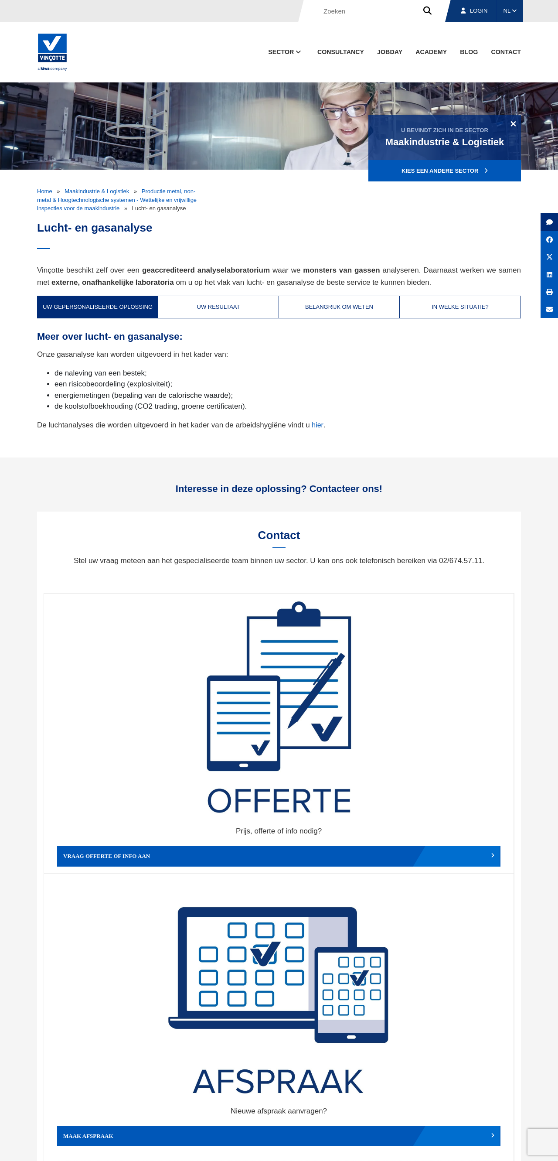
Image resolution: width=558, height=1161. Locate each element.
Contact (506, 51)
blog (469, 51)
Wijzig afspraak (337, 717)
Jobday (389, 51)
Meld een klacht (220, 846)
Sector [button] (285, 51)
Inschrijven (457, 1006)
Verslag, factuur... (455, 717)
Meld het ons (337, 846)
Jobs (461, 1105)
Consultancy (340, 51)
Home (44, 191)
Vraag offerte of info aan (102, 717)
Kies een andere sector (444, 170)
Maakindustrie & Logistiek (97, 191)
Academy (431, 51)
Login (474, 10)
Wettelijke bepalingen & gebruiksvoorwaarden (381, 1146)
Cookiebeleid (460, 1146)
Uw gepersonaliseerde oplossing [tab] (98, 307)
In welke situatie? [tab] (460, 307)
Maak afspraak (220, 717)
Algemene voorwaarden (289, 1146)
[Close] (513, 123)
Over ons (356, 1105)
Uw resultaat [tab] (218, 307)
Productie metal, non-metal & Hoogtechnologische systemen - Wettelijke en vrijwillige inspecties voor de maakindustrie (117, 200)
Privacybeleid (499, 1146)
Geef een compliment (102, 846)
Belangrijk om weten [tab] (339, 307)
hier (317, 425)
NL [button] (510, 10)
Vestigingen (410, 1105)
